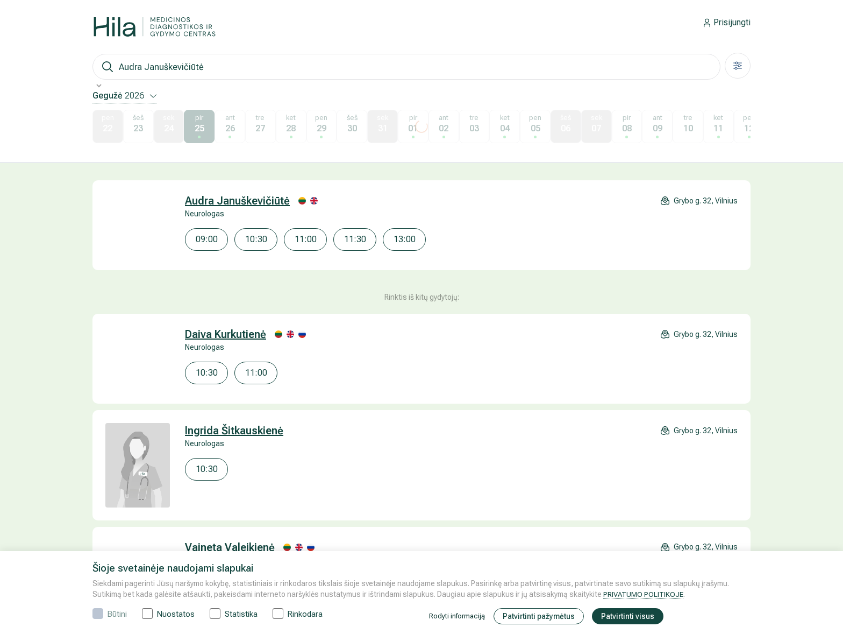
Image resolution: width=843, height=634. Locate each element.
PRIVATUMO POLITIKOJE (644, 594)
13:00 (405, 239)
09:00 (207, 239)
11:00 (306, 239)
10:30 (256, 239)
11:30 (355, 239)
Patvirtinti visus (631, 616)
